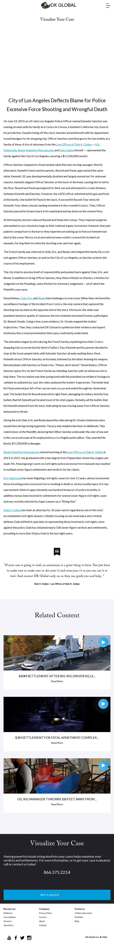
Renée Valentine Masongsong (35, 150)
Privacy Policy (45, 913)
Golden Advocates (83, 913)
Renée (42, 298)
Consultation (10, 917)
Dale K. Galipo (12, 510)
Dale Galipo (66, 150)
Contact (43, 925)
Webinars (8, 913)
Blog (77, 921)
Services (8, 921)
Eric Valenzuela (13, 478)
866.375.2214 (57, 872)
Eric (29, 298)
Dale (23, 298)
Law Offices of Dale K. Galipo (74, 144)
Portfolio (79, 917)
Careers (43, 917)
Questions (9, 925)
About (42, 921)
